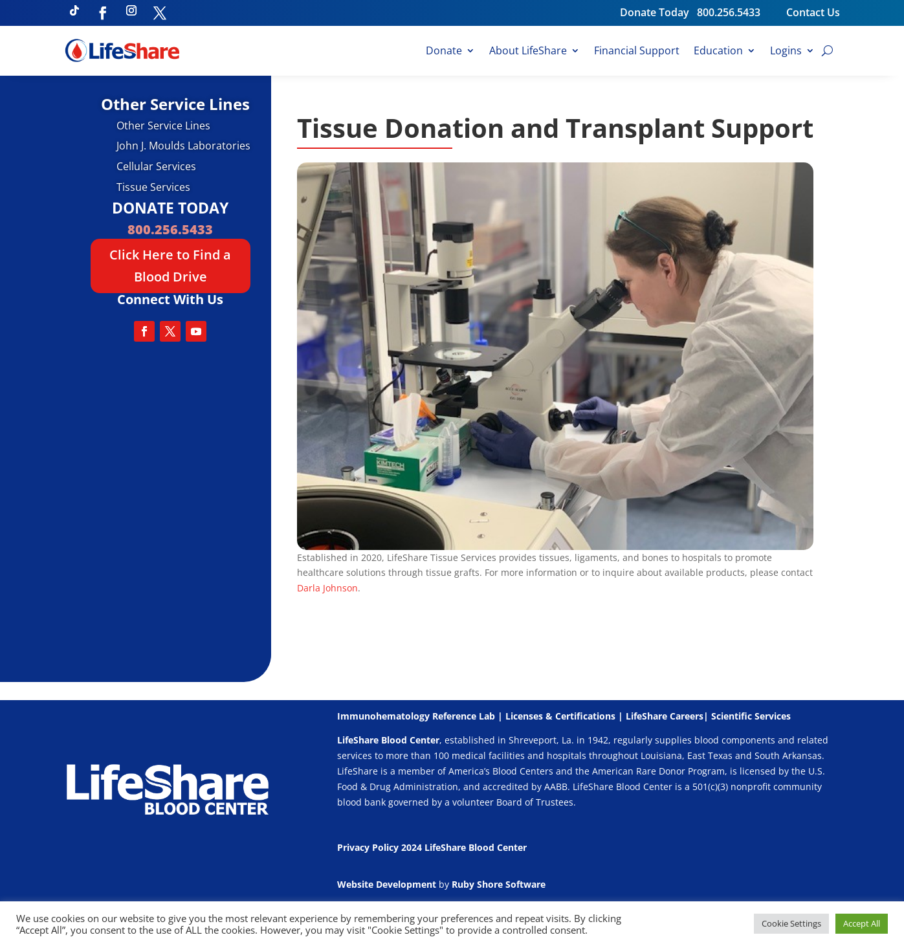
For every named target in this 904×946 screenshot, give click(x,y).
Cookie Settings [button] (791, 923)
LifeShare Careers (664, 716)
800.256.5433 (741, 12)
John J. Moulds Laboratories (183, 145)
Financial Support (636, 52)
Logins (786, 52)
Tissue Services (153, 187)
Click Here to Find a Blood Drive (170, 265)
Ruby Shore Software (499, 884)
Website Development (386, 884)
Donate (444, 52)
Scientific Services (751, 716)
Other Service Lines (163, 125)
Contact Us (813, 12)
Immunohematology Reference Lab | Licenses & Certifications (476, 716)
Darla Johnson (327, 588)
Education (718, 52)
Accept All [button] (861, 923)
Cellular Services (156, 166)
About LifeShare (528, 52)
